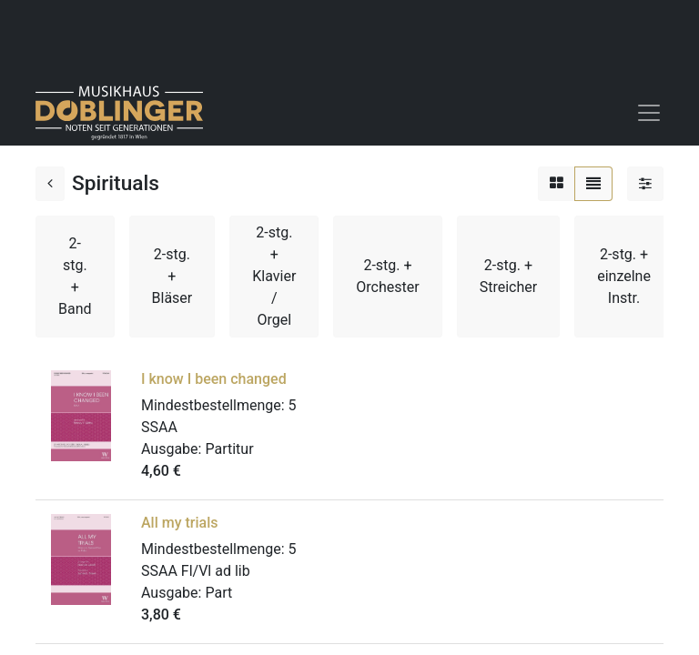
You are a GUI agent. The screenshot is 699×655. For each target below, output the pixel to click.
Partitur (229, 449)
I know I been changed (214, 379)
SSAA (159, 427)
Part (218, 592)
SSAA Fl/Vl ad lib (195, 570)
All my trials (179, 522)
